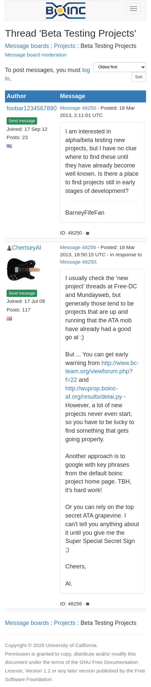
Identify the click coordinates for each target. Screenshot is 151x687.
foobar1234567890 (32, 108)
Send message (22, 121)
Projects (65, 46)
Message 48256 (78, 247)
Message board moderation (36, 54)
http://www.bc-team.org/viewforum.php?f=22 (102, 371)
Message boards (27, 46)
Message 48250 (78, 108)
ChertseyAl (26, 247)
